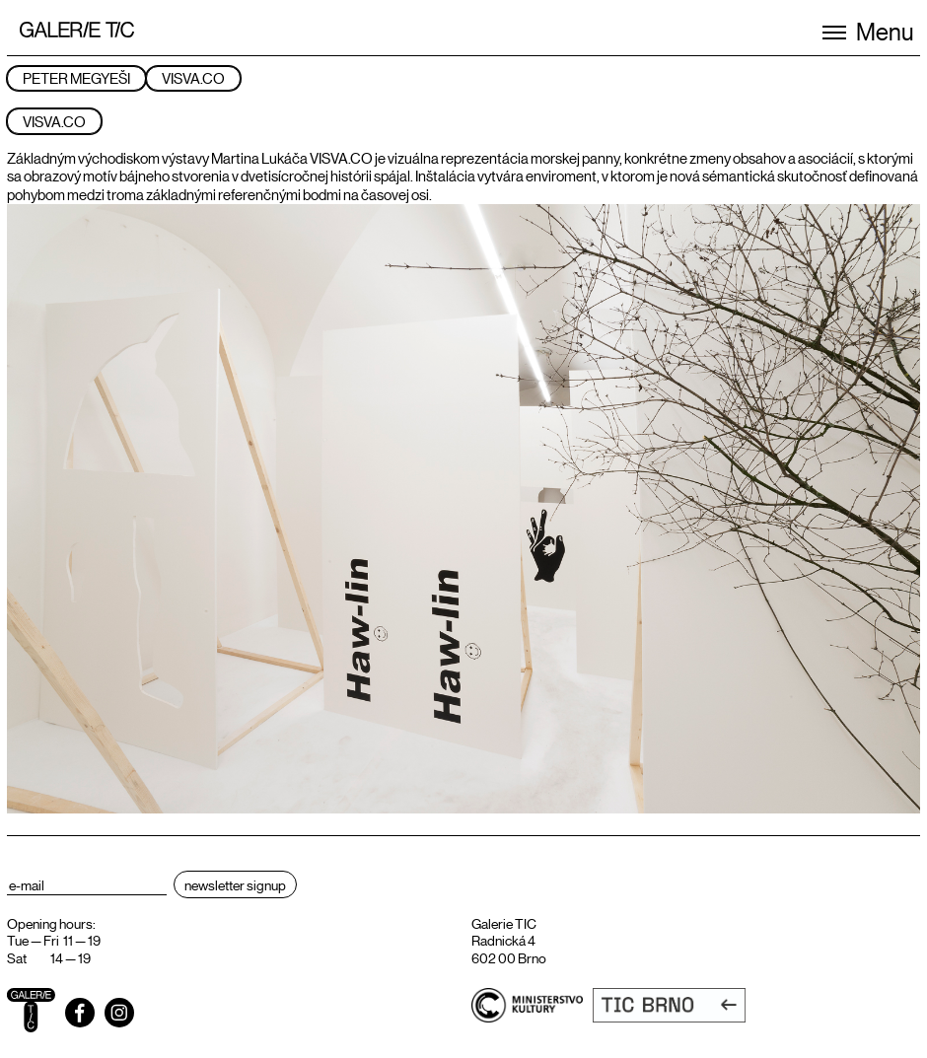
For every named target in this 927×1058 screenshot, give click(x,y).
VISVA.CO (193, 77)
